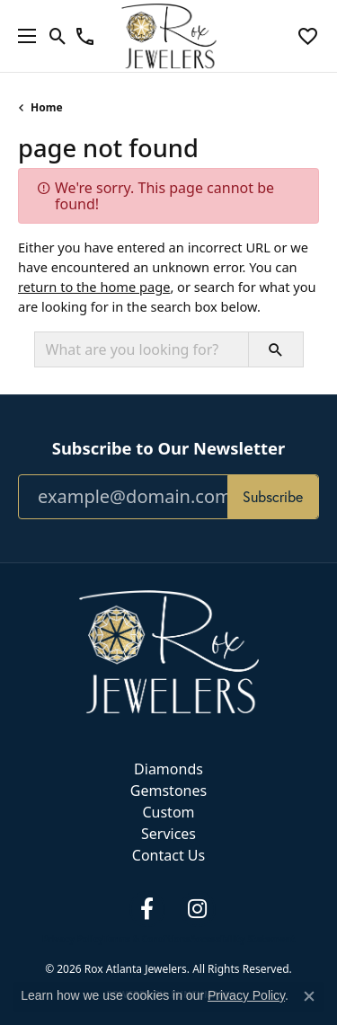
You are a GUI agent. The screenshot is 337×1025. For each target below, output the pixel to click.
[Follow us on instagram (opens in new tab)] (198, 909)
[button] (58, 36)
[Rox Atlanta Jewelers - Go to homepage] (169, 650)
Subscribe (273, 496)
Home (47, 107)
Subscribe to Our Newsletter (168, 448)
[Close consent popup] (309, 996)
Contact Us (168, 855)
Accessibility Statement (242, 938)
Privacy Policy (72, 938)
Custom (168, 812)
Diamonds (168, 769)
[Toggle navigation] (22, 36)
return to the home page (94, 287)
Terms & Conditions (147, 938)
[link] (85, 36)
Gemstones (168, 790)
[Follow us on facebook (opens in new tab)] (147, 909)
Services (168, 834)
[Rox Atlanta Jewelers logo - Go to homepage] (168, 36)
